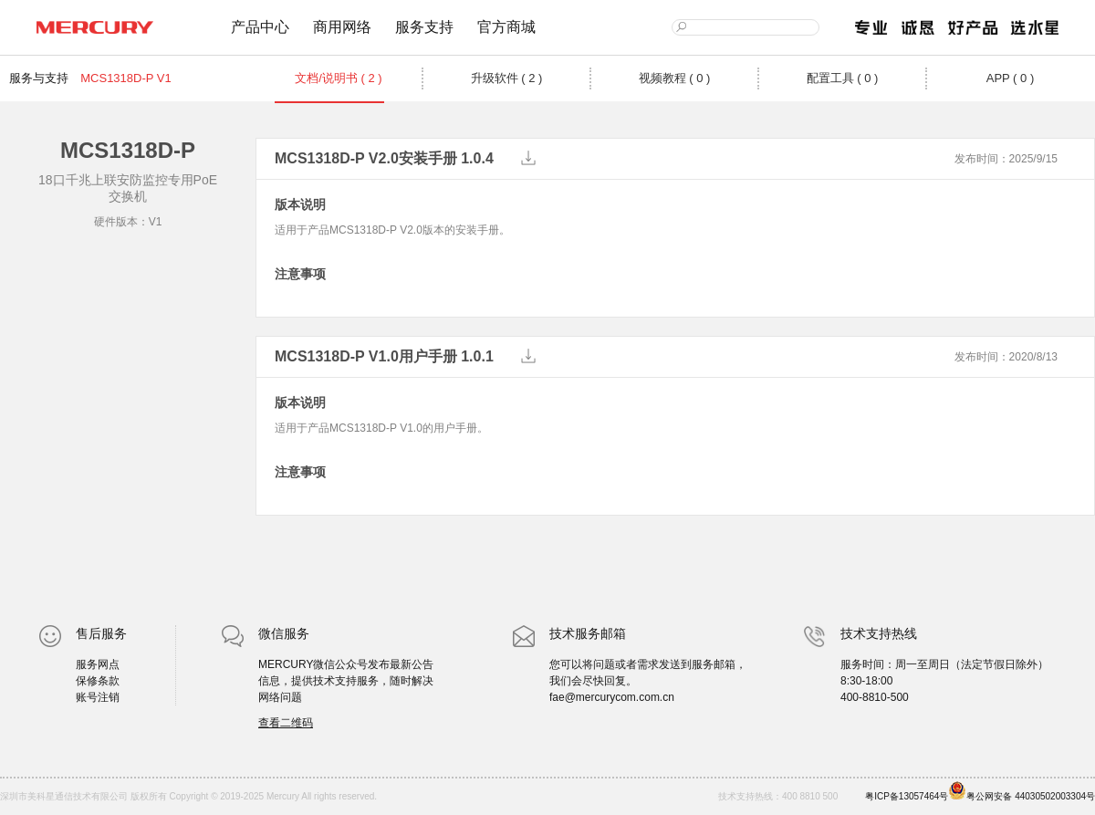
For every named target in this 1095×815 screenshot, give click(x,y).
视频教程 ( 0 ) (675, 78)
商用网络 (342, 27)
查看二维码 (285, 722)
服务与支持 (38, 78)
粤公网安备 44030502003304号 (1021, 791)
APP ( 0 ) (1010, 78)
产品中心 (260, 27)
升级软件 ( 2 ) (507, 78)
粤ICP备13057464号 (906, 796)
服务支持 (424, 27)
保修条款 (98, 680)
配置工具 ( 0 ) (843, 78)
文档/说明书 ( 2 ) (338, 78)
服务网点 (98, 664)
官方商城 (506, 27)
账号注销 (98, 697)
